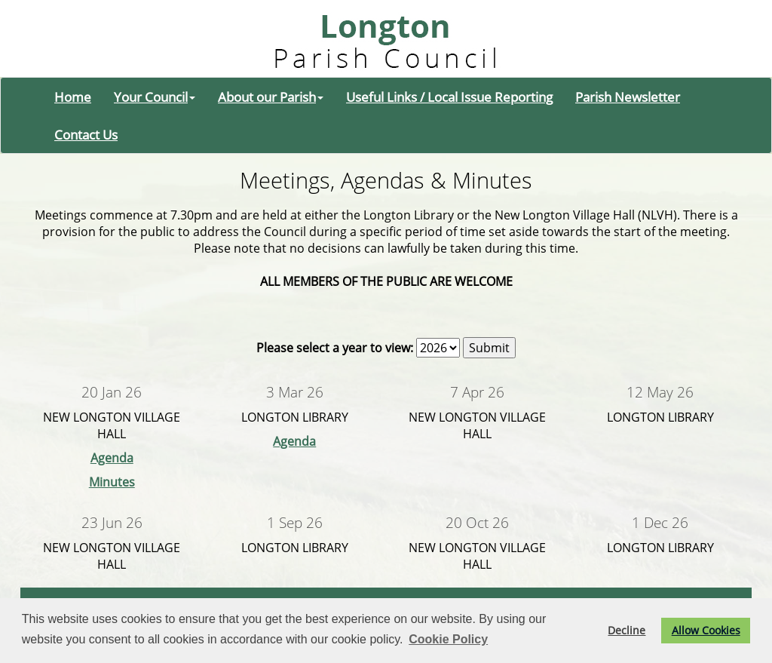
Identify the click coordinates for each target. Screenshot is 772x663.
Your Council (154, 96)
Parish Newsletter (627, 96)
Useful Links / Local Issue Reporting (449, 96)
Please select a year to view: (334, 347)
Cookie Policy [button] (448, 639)
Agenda (111, 458)
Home (72, 96)
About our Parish (270, 96)
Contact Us (86, 134)
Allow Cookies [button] (706, 630)
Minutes (112, 482)
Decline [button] (626, 630)
